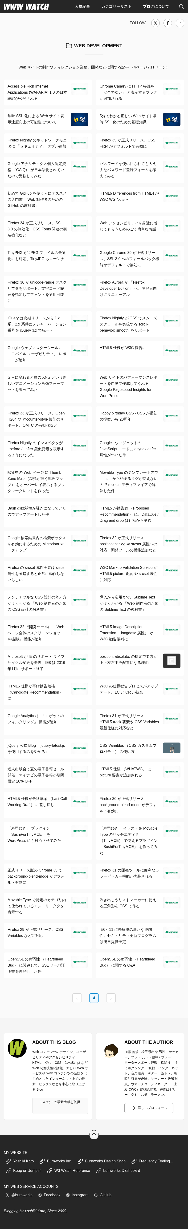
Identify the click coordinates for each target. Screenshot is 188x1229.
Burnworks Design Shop (102, 1161)
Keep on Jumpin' (23, 1170)
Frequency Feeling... (152, 1161)
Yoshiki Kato (20, 1161)
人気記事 (82, 6)
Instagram (77, 1195)
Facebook (49, 1195)
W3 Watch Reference (68, 1170)
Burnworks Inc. (55, 1161)
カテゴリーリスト (116, 6)
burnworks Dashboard (118, 1170)
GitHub (102, 1195)
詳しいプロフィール (149, 1108)
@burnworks (19, 1195)
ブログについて (156, 6)
